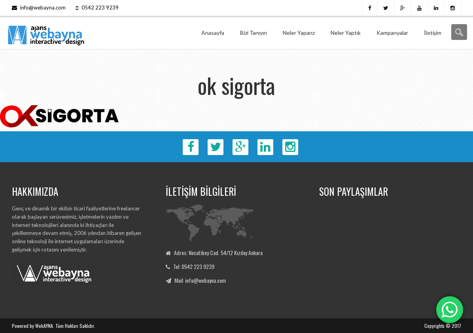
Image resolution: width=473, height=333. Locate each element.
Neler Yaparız (299, 32)
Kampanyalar (392, 32)
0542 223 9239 (100, 7)
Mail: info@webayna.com (200, 280)
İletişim (432, 32)
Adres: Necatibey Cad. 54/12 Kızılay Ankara (218, 252)
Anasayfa (212, 32)
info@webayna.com (43, 7)
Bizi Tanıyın (253, 32)
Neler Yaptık (346, 32)
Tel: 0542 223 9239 (193, 266)
